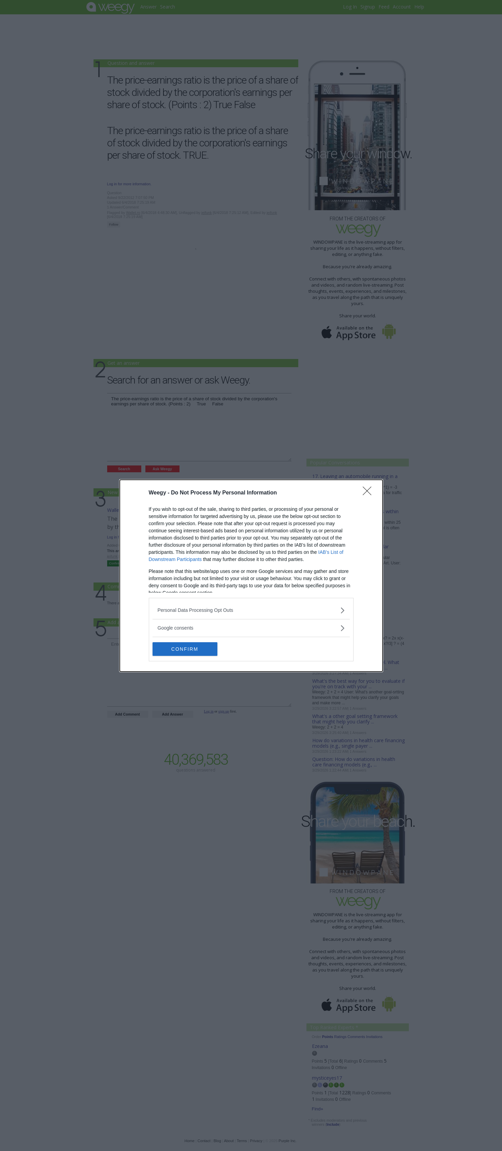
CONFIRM (184, 648)
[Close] (369, 493)
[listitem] (251, 610)
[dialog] (251, 576)
